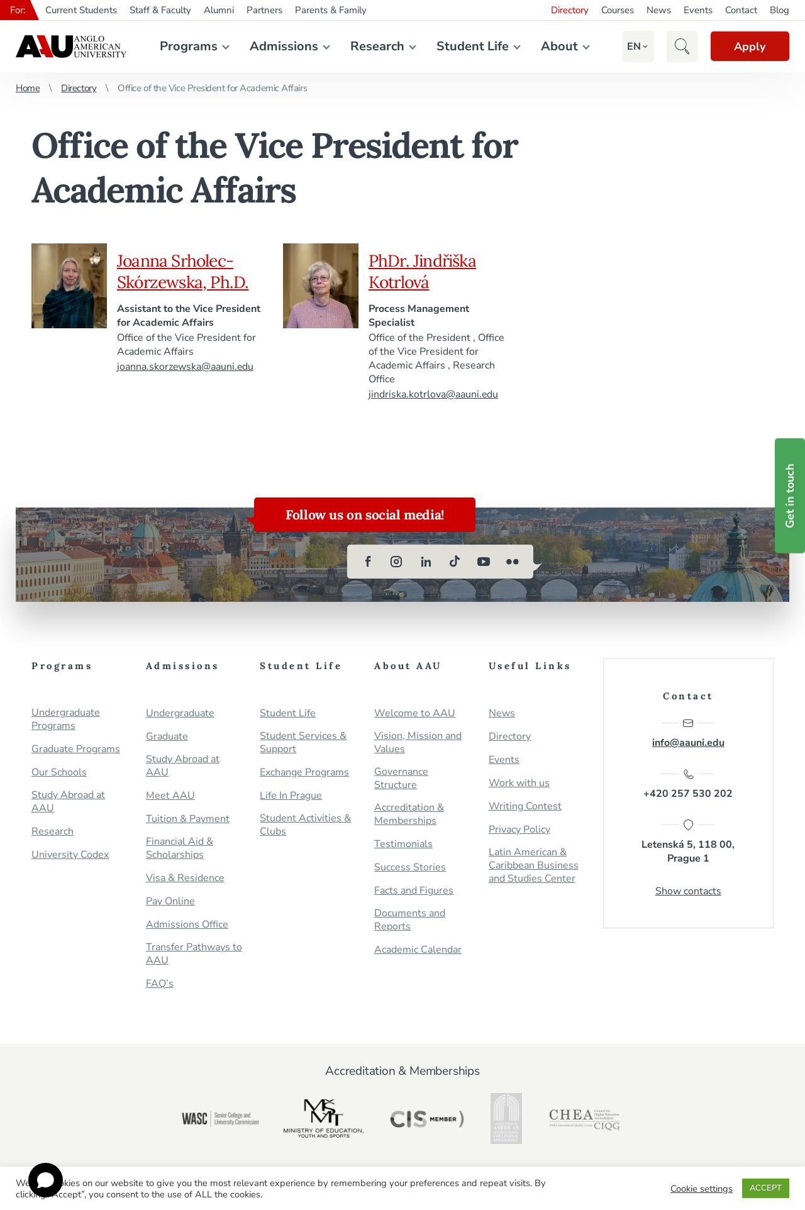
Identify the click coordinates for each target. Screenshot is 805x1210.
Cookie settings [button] (701, 1188)
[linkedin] (425, 561)
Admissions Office (187, 924)
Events (698, 10)
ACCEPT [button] (766, 1188)
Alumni (219, 10)
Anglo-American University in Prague (71, 46)
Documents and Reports (409, 920)
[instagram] (396, 561)
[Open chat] (45, 1180)
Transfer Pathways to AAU (194, 954)
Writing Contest (525, 806)
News (659, 10)
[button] (631, 46)
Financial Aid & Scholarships (179, 848)
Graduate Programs (75, 749)
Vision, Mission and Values (418, 743)
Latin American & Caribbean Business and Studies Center (534, 865)
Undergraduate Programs (65, 719)
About (558, 46)
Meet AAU (170, 795)
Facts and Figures (413, 890)
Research (376, 46)
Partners (264, 10)
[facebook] (367, 561)
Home (28, 88)
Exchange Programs (304, 772)
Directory (570, 10)
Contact (741, 10)
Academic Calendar (418, 950)
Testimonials (403, 844)
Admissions (282, 46)
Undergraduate (180, 713)
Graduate (167, 736)
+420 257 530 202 (688, 785)
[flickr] (512, 561)
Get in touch (789, 495)
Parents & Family (331, 10)
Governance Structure (401, 778)
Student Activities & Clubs (305, 825)
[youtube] (483, 561)
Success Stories (410, 867)
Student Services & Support (303, 743)
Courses (617, 10)
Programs (187, 46)
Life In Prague (291, 795)
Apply (748, 46)
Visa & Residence (185, 878)
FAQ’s (160, 984)
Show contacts (688, 892)
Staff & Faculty (160, 10)
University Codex (70, 855)
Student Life (471, 46)
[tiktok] (454, 561)
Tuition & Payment (188, 819)
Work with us (519, 783)
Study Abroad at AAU (68, 802)
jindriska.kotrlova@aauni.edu (434, 394)
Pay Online (170, 901)
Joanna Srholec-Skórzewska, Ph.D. (185, 271)
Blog (779, 10)
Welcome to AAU (414, 713)
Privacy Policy (519, 829)
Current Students (81, 10)
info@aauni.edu (688, 733)
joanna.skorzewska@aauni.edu (186, 367)
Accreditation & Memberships (409, 814)
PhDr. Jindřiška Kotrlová (424, 271)
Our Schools (59, 772)
